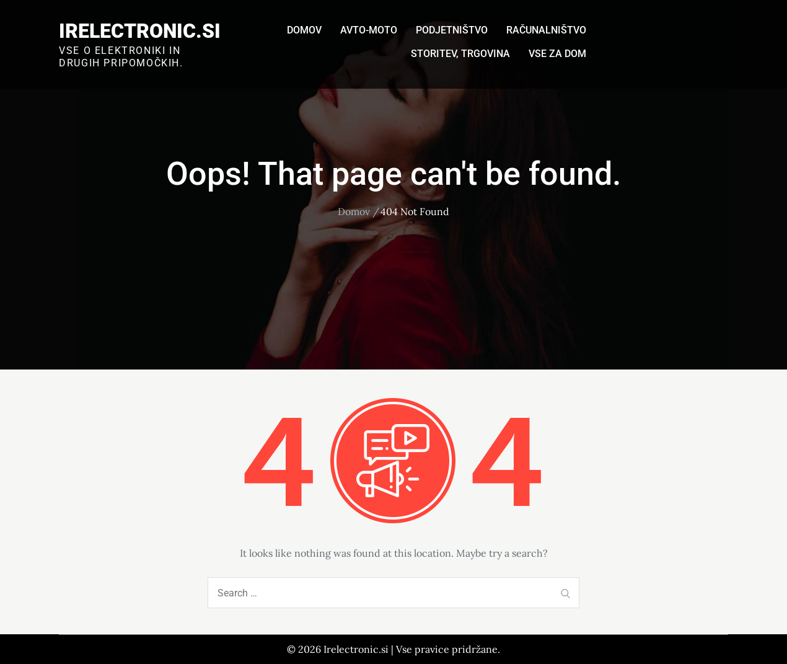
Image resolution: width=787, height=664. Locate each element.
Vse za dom (557, 54)
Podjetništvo (452, 30)
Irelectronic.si (140, 31)
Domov (304, 30)
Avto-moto (368, 30)
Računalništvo (546, 30)
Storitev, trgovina (460, 54)
